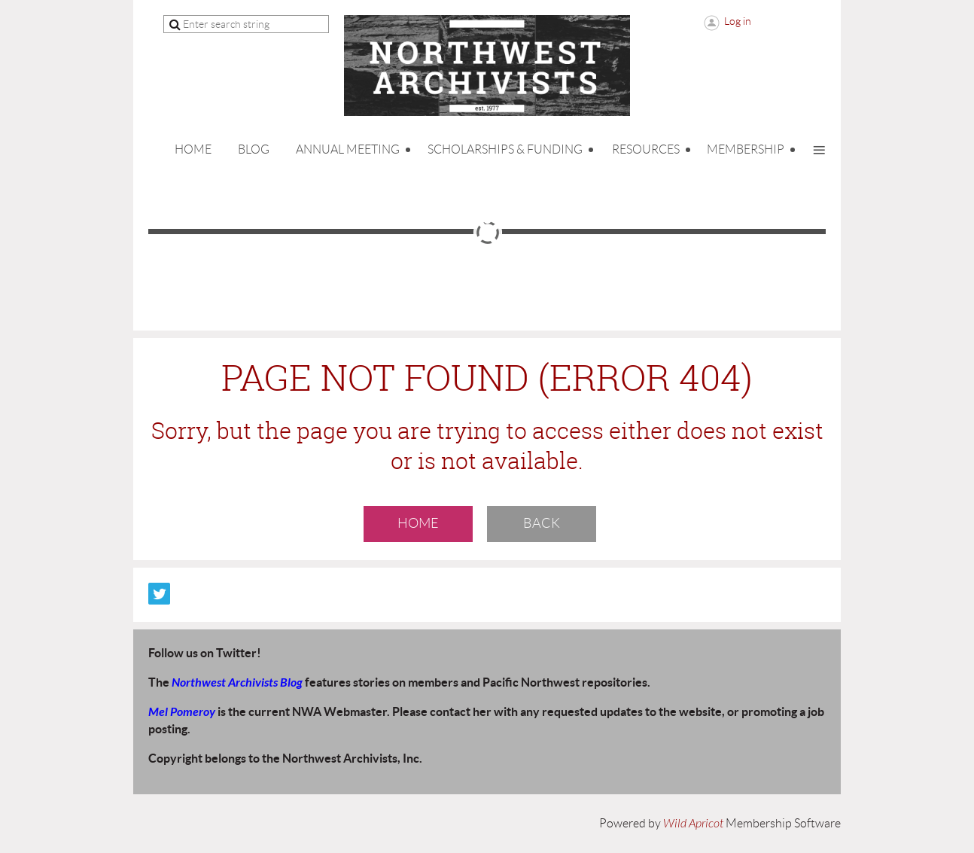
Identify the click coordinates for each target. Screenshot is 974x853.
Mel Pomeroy (181, 712)
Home (418, 523)
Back (541, 523)
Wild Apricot (693, 823)
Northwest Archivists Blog (237, 682)
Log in (737, 21)
